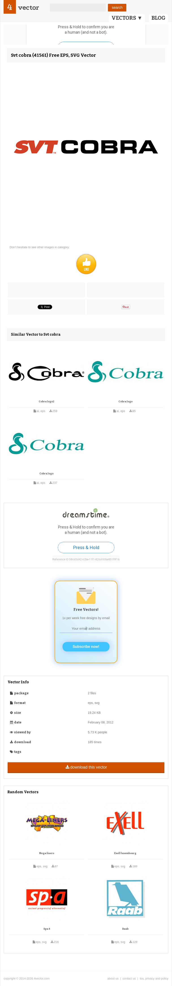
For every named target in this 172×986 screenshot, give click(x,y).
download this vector (86, 767)
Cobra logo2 (46, 401)
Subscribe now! (86, 647)
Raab (125, 928)
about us (112, 978)
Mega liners (46, 853)
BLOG (158, 18)
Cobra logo (125, 401)
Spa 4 (46, 928)
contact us (129, 978)
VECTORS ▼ (127, 18)
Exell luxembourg (125, 853)
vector (28, 7)
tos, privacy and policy (154, 978)
